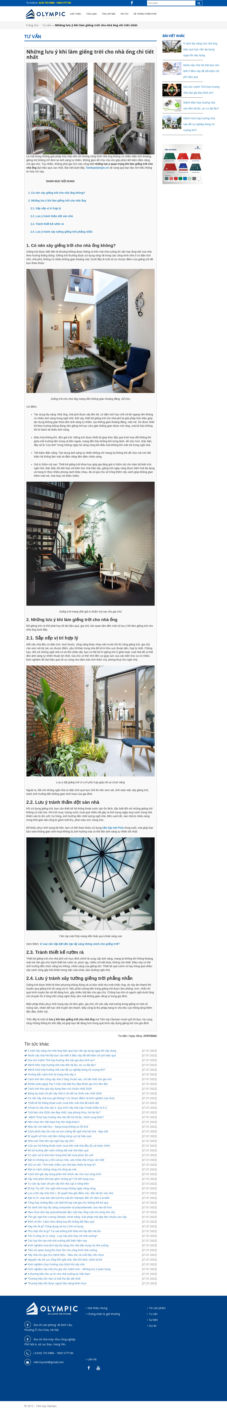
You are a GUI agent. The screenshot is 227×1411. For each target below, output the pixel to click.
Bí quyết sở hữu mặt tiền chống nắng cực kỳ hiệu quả (59, 1136)
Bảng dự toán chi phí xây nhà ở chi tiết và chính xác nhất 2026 (65, 1093)
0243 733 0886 (47, 2)
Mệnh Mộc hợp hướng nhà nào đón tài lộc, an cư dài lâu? (62, 1064)
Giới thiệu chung (97, 1308)
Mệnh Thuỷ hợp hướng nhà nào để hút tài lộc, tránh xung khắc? (66, 1117)
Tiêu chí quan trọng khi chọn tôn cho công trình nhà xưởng (62, 1250)
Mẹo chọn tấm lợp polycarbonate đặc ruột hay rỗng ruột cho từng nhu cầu (71, 1212)
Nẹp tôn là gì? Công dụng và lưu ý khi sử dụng (55, 1226)
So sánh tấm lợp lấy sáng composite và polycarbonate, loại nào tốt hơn (70, 1207)
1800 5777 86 (63, 2)
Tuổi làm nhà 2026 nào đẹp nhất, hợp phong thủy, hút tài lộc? (64, 1112)
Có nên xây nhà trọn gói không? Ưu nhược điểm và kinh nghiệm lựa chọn (71, 1098)
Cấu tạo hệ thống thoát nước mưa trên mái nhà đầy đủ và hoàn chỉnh (69, 1145)
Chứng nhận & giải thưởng (104, 1314)
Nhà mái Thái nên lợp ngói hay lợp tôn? (51, 1140)
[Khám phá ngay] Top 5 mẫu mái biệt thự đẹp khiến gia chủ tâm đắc (68, 1083)
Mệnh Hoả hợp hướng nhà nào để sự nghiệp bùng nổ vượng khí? (66, 1069)
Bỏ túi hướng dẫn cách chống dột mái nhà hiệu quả (58, 1150)
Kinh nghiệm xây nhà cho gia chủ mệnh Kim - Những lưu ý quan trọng (69, 1269)
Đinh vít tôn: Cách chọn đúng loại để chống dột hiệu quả (61, 1221)
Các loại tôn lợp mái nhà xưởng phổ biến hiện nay (57, 1240)
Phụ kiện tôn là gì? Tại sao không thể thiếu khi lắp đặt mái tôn (64, 1231)
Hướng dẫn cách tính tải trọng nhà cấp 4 (52, 1074)
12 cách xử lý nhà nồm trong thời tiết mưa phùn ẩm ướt (60, 1155)
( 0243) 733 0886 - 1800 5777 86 (53, 1353)
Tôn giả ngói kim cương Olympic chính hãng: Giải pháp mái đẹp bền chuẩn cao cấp (77, 1216)
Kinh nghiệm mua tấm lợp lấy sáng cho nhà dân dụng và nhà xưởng (68, 1245)
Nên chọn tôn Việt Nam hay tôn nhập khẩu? (54, 1121)
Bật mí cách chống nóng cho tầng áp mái (52, 1169)
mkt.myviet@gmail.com (49, 1362)
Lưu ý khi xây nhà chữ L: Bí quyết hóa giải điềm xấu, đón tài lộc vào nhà (70, 1193)
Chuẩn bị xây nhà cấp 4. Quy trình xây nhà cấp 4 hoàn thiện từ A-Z (67, 1107)
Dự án (153, 1325)
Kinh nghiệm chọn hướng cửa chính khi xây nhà (56, 1264)
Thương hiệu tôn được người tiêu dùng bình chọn (57, 1283)
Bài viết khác (173, 35)
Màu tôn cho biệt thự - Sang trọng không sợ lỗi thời (58, 1126)
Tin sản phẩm (157, 1308)
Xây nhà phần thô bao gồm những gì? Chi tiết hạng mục (61, 1178)
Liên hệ (92, 1359)
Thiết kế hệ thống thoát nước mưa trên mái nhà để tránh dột (63, 1102)
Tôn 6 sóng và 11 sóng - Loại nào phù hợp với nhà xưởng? (63, 1235)
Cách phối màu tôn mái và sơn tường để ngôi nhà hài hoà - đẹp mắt (68, 1131)
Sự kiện (153, 1320)
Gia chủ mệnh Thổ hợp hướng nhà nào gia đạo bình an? (61, 1060)
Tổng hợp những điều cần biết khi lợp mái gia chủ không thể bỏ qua (68, 1202)
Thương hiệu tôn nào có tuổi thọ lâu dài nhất (54, 1278)
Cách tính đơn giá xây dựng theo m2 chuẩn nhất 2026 (60, 1088)
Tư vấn (46, 25)
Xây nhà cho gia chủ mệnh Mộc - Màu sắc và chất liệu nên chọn (66, 1254)
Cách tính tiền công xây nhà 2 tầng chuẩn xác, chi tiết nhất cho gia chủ (70, 1079)
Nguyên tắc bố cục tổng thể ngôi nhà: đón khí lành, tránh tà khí (65, 1259)
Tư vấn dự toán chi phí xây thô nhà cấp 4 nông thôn (58, 1183)
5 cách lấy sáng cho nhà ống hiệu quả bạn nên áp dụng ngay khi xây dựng (72, 1050)
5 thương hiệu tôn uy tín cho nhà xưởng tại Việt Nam (59, 1273)
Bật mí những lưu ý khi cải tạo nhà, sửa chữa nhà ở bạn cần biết (66, 1159)
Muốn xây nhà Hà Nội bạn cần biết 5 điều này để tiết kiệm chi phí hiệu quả (72, 1055)
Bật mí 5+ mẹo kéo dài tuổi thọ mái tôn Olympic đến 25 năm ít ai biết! (69, 1197)
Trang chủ (32, 25)
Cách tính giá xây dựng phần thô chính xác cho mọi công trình (64, 1174)
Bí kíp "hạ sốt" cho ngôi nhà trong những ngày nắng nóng (62, 1188)
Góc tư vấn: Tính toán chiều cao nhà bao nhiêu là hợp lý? (62, 1164)
